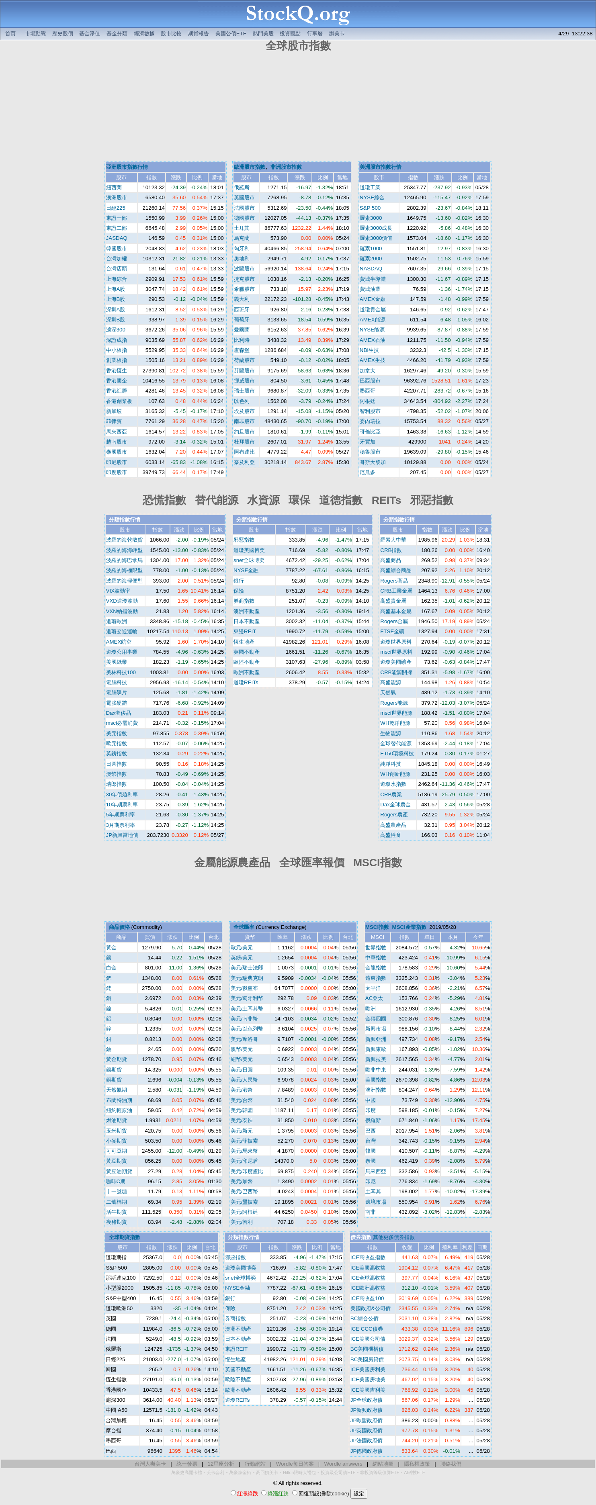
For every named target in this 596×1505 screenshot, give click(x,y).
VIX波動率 (118, 591)
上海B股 (115, 299)
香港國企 (116, 381)
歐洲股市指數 (249, 167)
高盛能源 (390, 682)
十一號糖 (116, 1191)
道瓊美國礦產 (396, 662)
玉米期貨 (116, 1131)
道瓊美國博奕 (249, 550)
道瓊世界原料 (396, 642)
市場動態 (35, 34)
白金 (111, 968)
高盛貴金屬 (393, 601)
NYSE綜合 (372, 197)
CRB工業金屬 (396, 591)
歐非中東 (375, 1070)
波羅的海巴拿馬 (124, 560)
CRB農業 (391, 794)
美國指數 (375, 1080)
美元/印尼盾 (244, 1161)
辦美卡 (337, 34)
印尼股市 (116, 462)
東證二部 (116, 228)
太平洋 (373, 988)
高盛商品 (390, 560)
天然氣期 (116, 1090)
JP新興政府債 (366, 1410)
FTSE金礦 (392, 631)
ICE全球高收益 (367, 1278)
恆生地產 (243, 642)
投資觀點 (290, 34)
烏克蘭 (242, 238)
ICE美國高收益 (367, 1268)
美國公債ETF (230, 34)
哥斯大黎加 (373, 462)
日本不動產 (246, 621)
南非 (370, 1212)
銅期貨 (114, 1080)
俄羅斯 (242, 187)
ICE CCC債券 (366, 1329)
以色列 (242, 401)
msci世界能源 (396, 713)
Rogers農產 (394, 815)
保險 (238, 591)
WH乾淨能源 (395, 723)
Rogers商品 (394, 581)
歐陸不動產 (246, 662)
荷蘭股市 (244, 360)
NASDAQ (371, 269)
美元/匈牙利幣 (247, 998)
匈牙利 (242, 248)
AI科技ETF (414, 1472)
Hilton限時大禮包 (299, 1472)
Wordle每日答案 (295, 1464)
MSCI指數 (377, 927)
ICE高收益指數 (367, 1257)
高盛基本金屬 (396, 611)
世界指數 (375, 948)
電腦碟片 (116, 692)
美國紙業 (116, 662)
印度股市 (116, 472)
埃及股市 (244, 411)
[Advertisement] (298, 107)
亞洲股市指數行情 (127, 167)
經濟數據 (144, 34)
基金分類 (117, 34)
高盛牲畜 (390, 835)
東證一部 (116, 218)
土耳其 (242, 228)
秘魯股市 (370, 452)
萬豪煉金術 (240, 1472)
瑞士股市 (244, 391)
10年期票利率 (122, 805)
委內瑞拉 (370, 421)
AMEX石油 (372, 340)
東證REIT (244, 631)
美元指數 (116, 733)
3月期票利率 (120, 825)
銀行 (238, 581)
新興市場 (375, 1029)
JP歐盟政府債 (366, 1420)
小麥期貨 (116, 1141)
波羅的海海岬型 (124, 550)
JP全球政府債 (366, 1400)
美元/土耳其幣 (247, 1009)
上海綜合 (116, 279)
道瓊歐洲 (116, 621)
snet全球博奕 (248, 560)
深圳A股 (115, 310)
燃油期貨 (116, 1120)
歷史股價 (62, 34)
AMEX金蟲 (372, 299)
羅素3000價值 (376, 238)
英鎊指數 (116, 753)
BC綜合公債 (364, 1318)
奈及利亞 (244, 462)
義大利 (242, 299)
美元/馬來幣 (244, 1151)
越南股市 (116, 442)
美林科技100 (121, 672)
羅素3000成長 (376, 228)
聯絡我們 (450, 1464)
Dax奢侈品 (118, 713)
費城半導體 (373, 279)
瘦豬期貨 (116, 1222)
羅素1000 (371, 248)
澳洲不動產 (246, 611)
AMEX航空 (119, 642)
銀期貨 (114, 1070)
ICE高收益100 (367, 1298)
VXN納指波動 (122, 611)
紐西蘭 (114, 187)
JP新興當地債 (122, 835)
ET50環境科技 (397, 753)
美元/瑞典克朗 (247, 978)
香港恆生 (116, 371)
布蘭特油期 (119, 1100)
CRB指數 (391, 550)
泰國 (370, 1161)
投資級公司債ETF (338, 1472)
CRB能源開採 (396, 672)
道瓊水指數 (393, 784)
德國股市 (244, 218)
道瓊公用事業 (121, 652)
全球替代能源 (396, 743)
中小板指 (116, 350)
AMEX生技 (372, 360)
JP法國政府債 (366, 1441)
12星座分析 (221, 1464)
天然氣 (388, 692)
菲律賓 (114, 421)
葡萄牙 (242, 320)
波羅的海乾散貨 (124, 540)
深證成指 (116, 340)
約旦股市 (244, 432)
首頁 (10, 34)
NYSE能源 (372, 330)
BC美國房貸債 (367, 1359)
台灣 (370, 1141)
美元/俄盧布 (244, 988)
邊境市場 (375, 1202)
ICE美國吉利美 (367, 1390)
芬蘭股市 (244, 371)
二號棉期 (116, 1202)
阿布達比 (244, 452)
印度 (370, 1110)
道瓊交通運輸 (121, 631)
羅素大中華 (393, 540)
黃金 (111, 948)
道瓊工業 (370, 187)
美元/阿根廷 (244, 1212)
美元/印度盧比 (247, 1171)
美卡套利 (215, 1472)
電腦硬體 (116, 703)
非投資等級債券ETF (379, 1472)
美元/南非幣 (244, 1019)
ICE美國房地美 (367, 1379)
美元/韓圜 (242, 1110)
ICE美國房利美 (367, 1369)
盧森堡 (242, 350)
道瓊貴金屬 (373, 310)
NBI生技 (369, 350)
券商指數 (243, 601)
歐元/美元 (242, 948)
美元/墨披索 (244, 1202)
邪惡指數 (243, 540)
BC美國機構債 (367, 1349)
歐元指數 (116, 743)
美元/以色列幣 (247, 1029)
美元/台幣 (242, 1100)
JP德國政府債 (366, 1451)
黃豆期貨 (116, 1161)
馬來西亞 (116, 432)
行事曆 (315, 34)
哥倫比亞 (370, 432)
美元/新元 (242, 1131)
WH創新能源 (395, 774)
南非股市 (244, 421)
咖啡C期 (116, 1181)
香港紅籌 (116, 391)
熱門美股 (263, 34)
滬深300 (115, 330)
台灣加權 (116, 259)
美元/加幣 (242, 1181)
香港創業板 (119, 401)
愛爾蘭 (242, 330)
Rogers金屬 (394, 621)
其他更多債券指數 (394, 1237)
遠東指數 (375, 978)
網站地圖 (383, 1464)
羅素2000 (371, 259)
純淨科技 (390, 764)
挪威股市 (244, 381)
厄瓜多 (367, 472)
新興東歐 (375, 1049)
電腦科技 (116, 682)
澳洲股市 (116, 197)
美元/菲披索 (244, 1141)
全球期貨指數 (124, 1237)
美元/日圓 (242, 1070)
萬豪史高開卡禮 (186, 1472)
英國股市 (244, 197)
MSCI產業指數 (409, 927)
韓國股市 (116, 248)
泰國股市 (116, 452)
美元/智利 (242, 1222)
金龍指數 (375, 968)
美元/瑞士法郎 (247, 968)
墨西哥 (367, 391)
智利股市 (370, 411)
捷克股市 (244, 279)
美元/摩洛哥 (244, 1039)
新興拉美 (375, 1059)
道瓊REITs (245, 682)
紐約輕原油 (119, 1110)
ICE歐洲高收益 (367, 1288)
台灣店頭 (116, 269)
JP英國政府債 (366, 1430)
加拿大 (367, 371)
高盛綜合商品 (396, 570)
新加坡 (114, 411)
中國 (370, 1100)
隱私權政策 (417, 1464)
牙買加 (367, 442)
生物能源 (390, 733)
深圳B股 (115, 320)
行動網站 (255, 1464)
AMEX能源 (372, 320)
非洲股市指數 (286, 167)
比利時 (242, 340)
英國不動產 (246, 652)
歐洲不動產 (246, 672)
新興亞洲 (375, 1039)
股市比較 (171, 34)
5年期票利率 (120, 815)
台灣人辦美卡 (150, 1464)
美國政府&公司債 (370, 1308)
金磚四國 (375, 1019)
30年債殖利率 (122, 794)
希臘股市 (244, 289)
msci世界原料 (396, 652)
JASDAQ (116, 238)
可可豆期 (116, 1151)
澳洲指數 (375, 1090)
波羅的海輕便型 (124, 581)
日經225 (115, 208)
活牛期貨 (116, 1212)
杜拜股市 (244, 442)
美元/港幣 (242, 1090)
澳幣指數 (116, 774)
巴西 (370, 1131)
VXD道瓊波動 (122, 601)
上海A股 (115, 289)
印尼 (370, 1181)
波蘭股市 (244, 269)
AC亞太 (374, 998)
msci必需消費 (122, 723)
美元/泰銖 (242, 1120)
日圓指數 (116, 764)
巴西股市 (370, 381)
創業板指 (116, 360)
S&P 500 (370, 208)
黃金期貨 (116, 1059)
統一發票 (186, 1464)
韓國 (370, 1151)
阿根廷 (367, 401)
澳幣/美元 (242, 1049)
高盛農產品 (393, 825)
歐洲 (370, 1009)
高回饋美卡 (267, 1472)
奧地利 (242, 259)
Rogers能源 (394, 703)
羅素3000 (371, 218)
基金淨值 (89, 34)
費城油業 (370, 289)
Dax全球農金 (395, 805)
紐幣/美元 (242, 1059)
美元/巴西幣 (244, 1191)
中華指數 (375, 958)
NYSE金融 (245, 570)
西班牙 (242, 310)
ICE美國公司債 (367, 1339)
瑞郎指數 (116, 784)
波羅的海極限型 (124, 570)
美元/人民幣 (244, 1080)
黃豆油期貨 (119, 1171)
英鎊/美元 (242, 958)
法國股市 (244, 208)
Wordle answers (343, 1464)
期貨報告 (198, 34)
